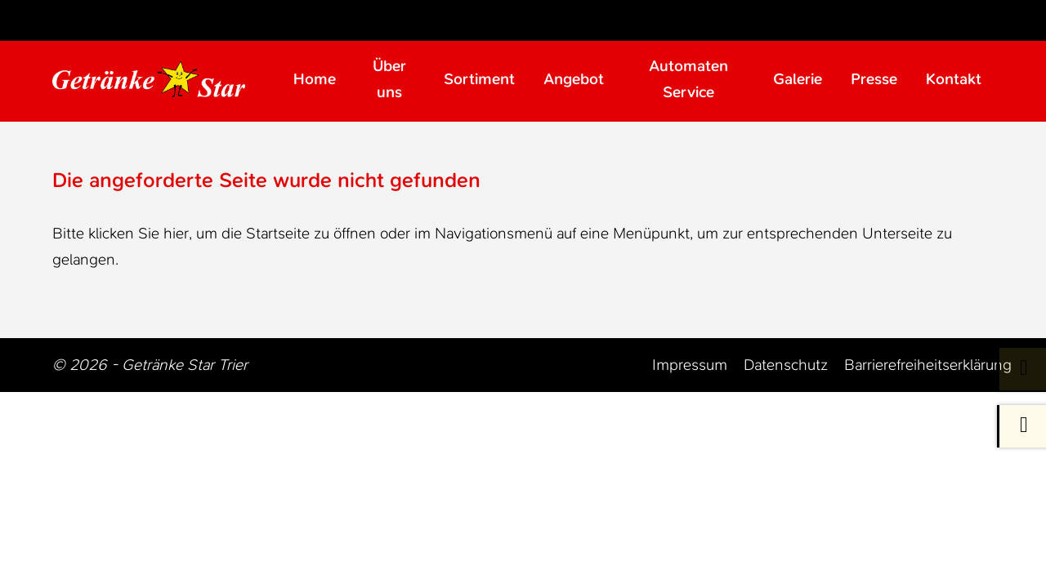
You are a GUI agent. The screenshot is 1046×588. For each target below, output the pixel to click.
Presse (874, 79)
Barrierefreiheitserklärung (928, 364)
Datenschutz (786, 364)
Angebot (573, 79)
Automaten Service (688, 79)
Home (314, 79)
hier (176, 233)
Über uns (389, 79)
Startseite (278, 233)
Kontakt (953, 79)
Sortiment (479, 79)
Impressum (689, 364)
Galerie (797, 79)
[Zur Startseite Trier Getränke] (164, 79)
